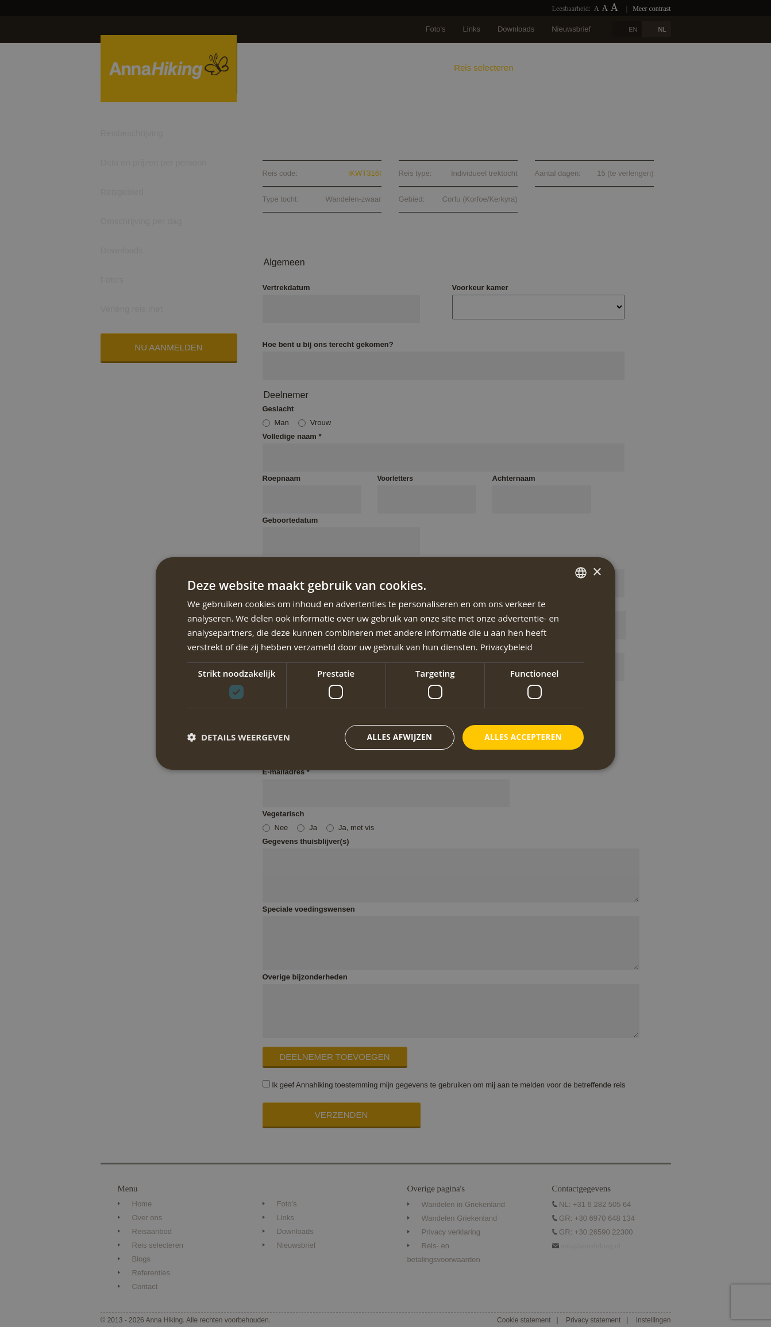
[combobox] (581, 572)
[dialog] (385, 663)
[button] (238, 737)
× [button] (596, 572)
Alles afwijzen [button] (396, 736)
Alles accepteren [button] (521, 736)
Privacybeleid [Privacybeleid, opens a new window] (506, 646)
